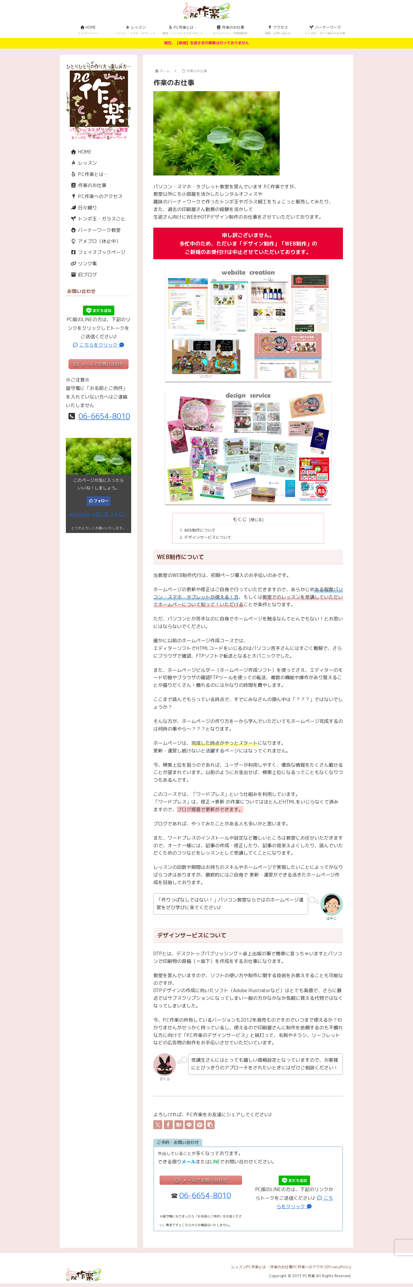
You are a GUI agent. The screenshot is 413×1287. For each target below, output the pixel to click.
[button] (210, 1126)
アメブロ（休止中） (93, 241)
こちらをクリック (98, 345)
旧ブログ (81, 274)
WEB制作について (201, 531)
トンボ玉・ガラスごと (95, 219)
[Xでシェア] (157, 1126)
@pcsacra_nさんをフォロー (98, 514)
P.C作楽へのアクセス (94, 196)
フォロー (101, 500)
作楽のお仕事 (86, 185)
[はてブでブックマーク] (178, 1126)
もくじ (240, 519)
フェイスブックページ (95, 252)
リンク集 (81, 263)
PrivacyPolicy (336, 1270)
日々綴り (81, 207)
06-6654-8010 (104, 416)
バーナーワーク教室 (93, 230)
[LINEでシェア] (189, 1126)
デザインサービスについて (209, 538)
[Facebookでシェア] (168, 1126)
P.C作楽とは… (87, 174)
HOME (79, 152)
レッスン (81, 163)
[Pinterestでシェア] (199, 1126)
